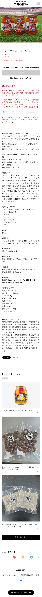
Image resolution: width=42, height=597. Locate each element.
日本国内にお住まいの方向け (21, 78)
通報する (15, 357)
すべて (6, 557)
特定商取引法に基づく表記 (30, 575)
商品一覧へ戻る (21, 537)
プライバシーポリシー (10, 575)
